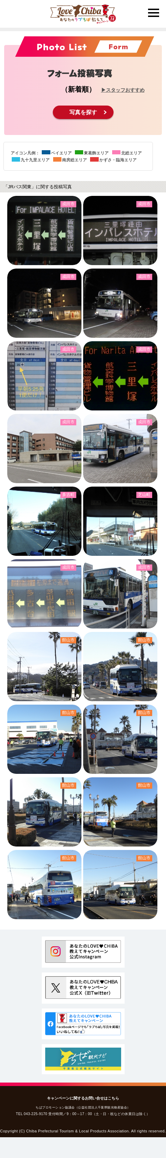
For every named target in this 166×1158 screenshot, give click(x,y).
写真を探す (83, 112)
